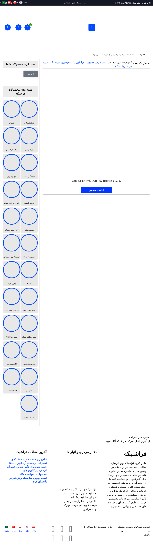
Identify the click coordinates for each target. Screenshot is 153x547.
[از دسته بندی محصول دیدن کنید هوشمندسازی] (29, 113)
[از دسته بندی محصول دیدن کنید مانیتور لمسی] (29, 193)
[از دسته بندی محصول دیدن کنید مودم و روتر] (11, 166)
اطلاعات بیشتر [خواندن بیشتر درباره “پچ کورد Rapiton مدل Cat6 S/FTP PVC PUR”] (96, 190)
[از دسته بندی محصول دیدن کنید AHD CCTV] (29, 407)
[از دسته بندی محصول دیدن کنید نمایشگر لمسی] (11, 140)
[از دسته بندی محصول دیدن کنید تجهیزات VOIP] (11, 327)
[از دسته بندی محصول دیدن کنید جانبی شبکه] (11, 273)
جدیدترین (66, 62)
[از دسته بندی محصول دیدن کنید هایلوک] (11, 113)
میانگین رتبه (77, 62)
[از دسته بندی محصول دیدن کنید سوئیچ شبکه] (29, 220)
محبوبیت (89, 62)
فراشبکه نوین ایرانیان (135, 530)
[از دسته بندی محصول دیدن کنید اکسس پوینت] (11, 354)
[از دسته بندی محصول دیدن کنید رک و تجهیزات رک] (11, 220)
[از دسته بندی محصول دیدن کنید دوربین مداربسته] (29, 246)
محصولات (142, 54)
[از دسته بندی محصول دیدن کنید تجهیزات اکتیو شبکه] (29, 327)
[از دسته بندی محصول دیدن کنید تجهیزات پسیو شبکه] (11, 300)
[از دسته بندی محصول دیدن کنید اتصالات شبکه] (11, 380)
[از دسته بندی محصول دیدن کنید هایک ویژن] (29, 140)
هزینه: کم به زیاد (51, 62)
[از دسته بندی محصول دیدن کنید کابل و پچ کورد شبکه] (11, 193)
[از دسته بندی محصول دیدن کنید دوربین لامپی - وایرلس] (11, 246)
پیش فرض (100, 62)
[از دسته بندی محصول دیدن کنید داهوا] (29, 273)
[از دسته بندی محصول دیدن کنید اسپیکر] (29, 380)
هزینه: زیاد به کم (123, 66)
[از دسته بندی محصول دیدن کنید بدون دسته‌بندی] (29, 354)
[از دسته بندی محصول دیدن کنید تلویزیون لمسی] (29, 300)
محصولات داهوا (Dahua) (33, 474)
